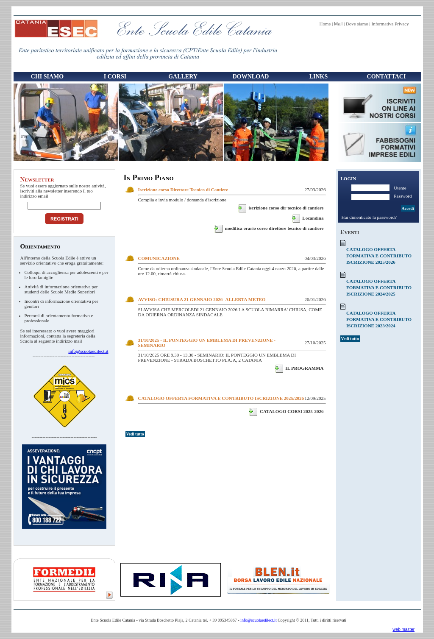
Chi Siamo (45, 77)
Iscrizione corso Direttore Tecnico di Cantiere (183, 189)
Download (251, 76)
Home (325, 23)
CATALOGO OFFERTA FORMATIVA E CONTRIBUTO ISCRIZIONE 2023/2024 (379, 319)
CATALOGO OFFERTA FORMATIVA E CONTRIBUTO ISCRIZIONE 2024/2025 (379, 287)
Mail (338, 23)
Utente (400, 187)
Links (318, 76)
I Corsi (113, 77)
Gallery (183, 76)
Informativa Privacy (390, 23)
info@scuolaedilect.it (88, 351)
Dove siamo (357, 23)
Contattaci (386, 76)
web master (403, 629)
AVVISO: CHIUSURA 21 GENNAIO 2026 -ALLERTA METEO (202, 299)
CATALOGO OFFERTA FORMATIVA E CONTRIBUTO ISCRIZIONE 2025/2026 (221, 398)
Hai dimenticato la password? (369, 217)
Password (403, 195)
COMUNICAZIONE (159, 258)
